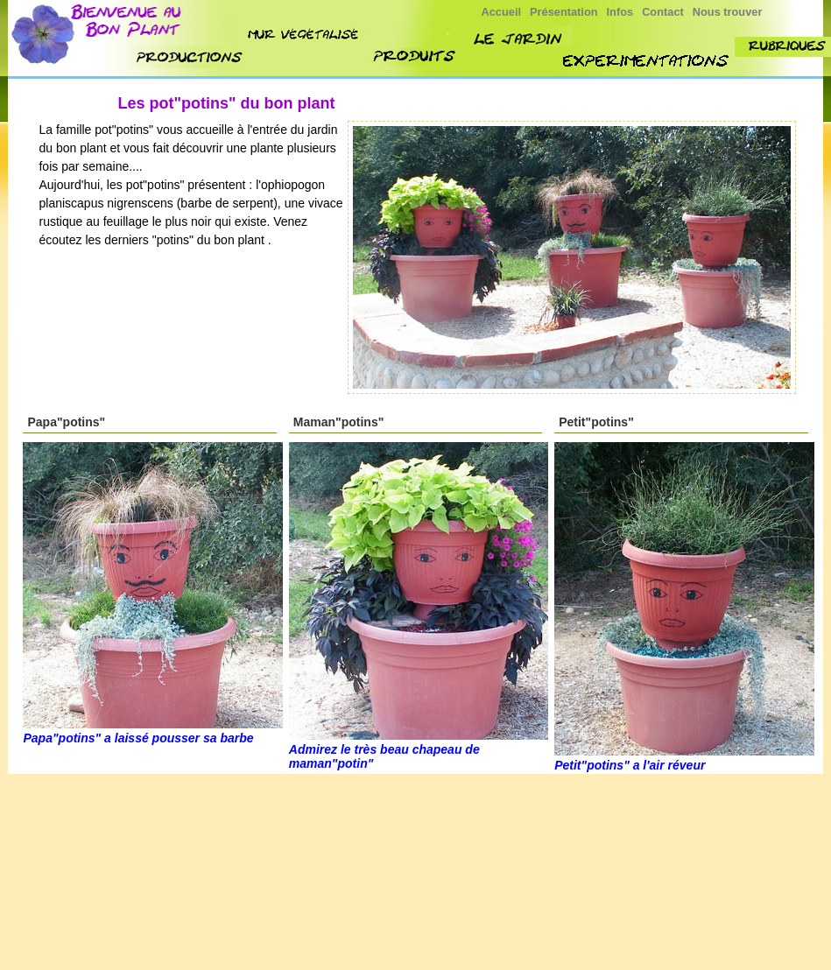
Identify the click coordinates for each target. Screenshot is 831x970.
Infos (620, 11)
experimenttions (647, 60)
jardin (517, 38)
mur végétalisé (305, 34)
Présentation (564, 11)
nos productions (191, 57)
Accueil (502, 11)
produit (415, 57)
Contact (663, 11)
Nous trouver (728, 11)
